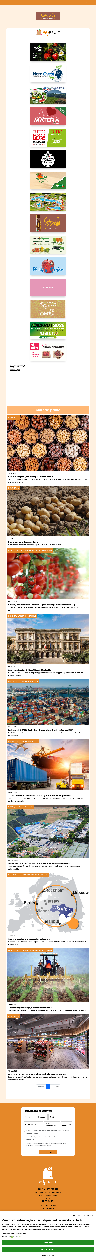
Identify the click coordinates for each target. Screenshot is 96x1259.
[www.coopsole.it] (48, 353)
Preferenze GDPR (48, 1255)
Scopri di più (15, 370)
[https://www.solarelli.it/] (48, 203)
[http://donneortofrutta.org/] (48, 289)
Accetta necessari (48, 1249)
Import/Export (14, 807)
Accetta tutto (48, 1243)
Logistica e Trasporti (17, 681)
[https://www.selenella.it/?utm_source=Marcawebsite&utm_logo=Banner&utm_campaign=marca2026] (48, 225)
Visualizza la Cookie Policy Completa (14, 1233)
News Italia (13, 417)
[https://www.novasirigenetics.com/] (48, 54)
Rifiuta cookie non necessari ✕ (82, 1215)
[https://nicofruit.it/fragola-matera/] (48, 118)
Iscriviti (48, 1152)
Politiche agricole (27, 616)
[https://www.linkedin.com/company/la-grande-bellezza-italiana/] (48, 161)
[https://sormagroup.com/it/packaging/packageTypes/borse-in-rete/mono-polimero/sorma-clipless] (48, 246)
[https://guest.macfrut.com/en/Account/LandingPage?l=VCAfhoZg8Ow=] (48, 332)
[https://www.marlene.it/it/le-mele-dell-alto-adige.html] (48, 268)
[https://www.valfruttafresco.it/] (48, 182)
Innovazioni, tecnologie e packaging (24, 550)
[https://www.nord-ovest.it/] (48, 75)
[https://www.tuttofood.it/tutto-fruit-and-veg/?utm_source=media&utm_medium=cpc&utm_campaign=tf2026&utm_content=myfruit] (48, 139)
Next (57, 1087)
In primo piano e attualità (20, 875)
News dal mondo (39, 875)
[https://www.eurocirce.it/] (48, 96)
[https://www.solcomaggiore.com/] (48, 311)
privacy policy (46, 1145)
